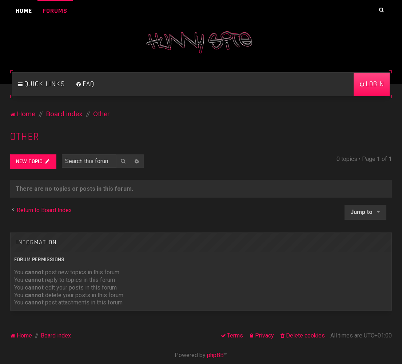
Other (24, 136)
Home (24, 11)
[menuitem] (85, 84)
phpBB (215, 355)
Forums (55, 11)
